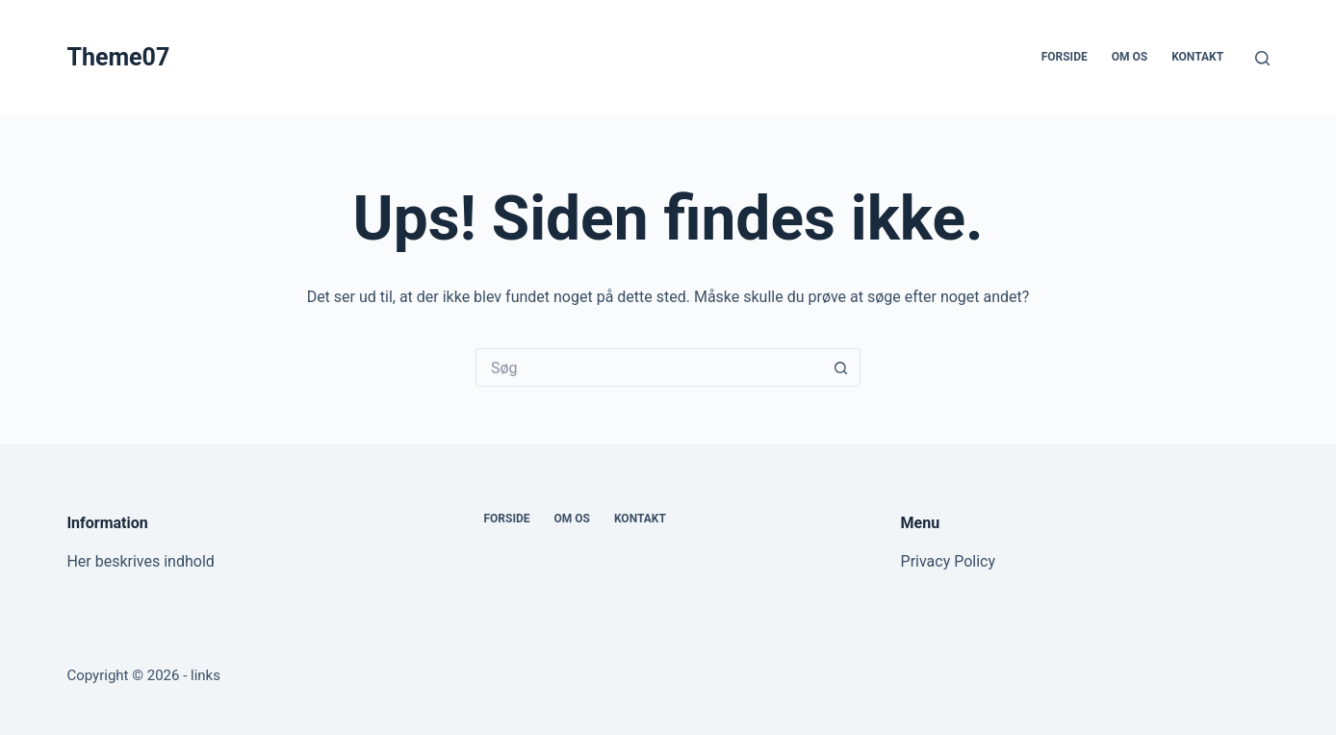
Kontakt (1197, 56)
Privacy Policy (948, 561)
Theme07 (117, 57)
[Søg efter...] (648, 367)
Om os (1129, 56)
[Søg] (1262, 58)
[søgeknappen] (841, 367)
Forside (1064, 56)
